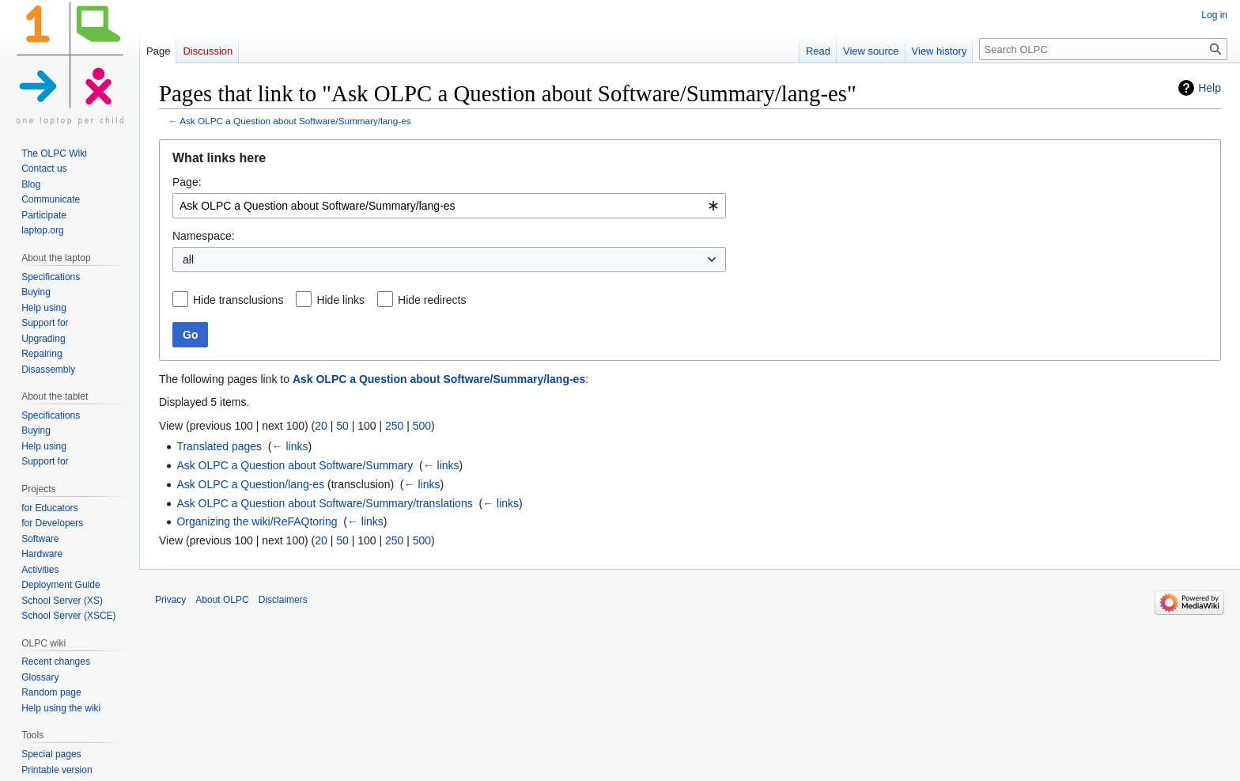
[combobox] (449, 205)
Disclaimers (283, 599)
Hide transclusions (238, 300)
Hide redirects (432, 300)
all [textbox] (188, 259)
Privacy (170, 599)
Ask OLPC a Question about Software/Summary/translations (324, 503)
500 (422, 425)
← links (290, 446)
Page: (187, 182)
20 (321, 425)
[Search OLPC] (1103, 49)
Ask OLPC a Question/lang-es (250, 484)
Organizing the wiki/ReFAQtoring (256, 521)
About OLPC (221, 599)
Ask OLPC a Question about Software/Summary (294, 465)
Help (1209, 88)
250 (394, 425)
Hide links (340, 300)
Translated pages (219, 446)
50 (342, 425)
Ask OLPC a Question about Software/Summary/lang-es (295, 121)
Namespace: (203, 235)
